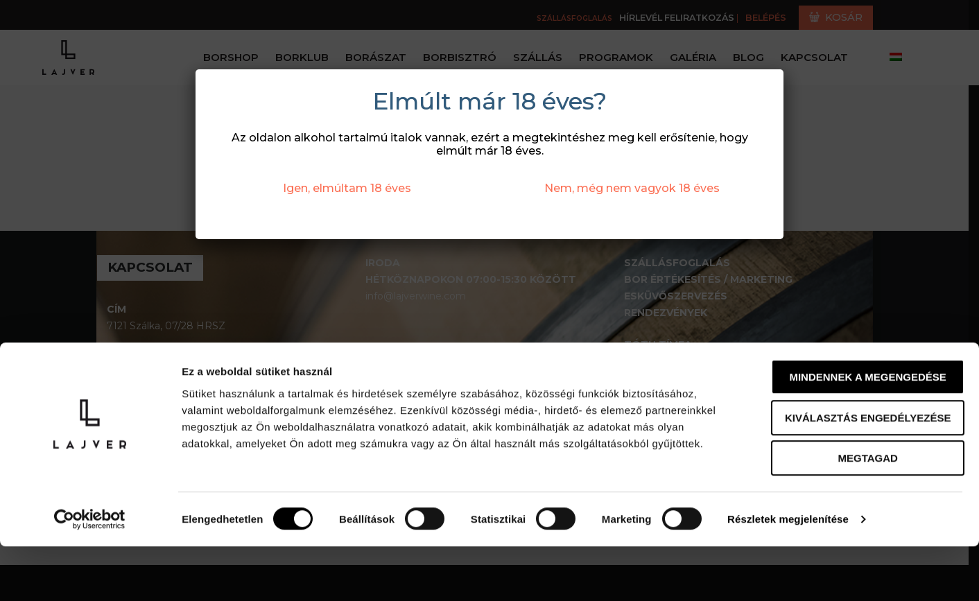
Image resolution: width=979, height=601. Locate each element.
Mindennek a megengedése (863, 431)
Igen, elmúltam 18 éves (347, 188)
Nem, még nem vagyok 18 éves (632, 188)
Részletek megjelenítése (788, 574)
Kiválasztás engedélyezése (863, 472)
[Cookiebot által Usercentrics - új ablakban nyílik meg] (89, 574)
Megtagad (863, 513)
